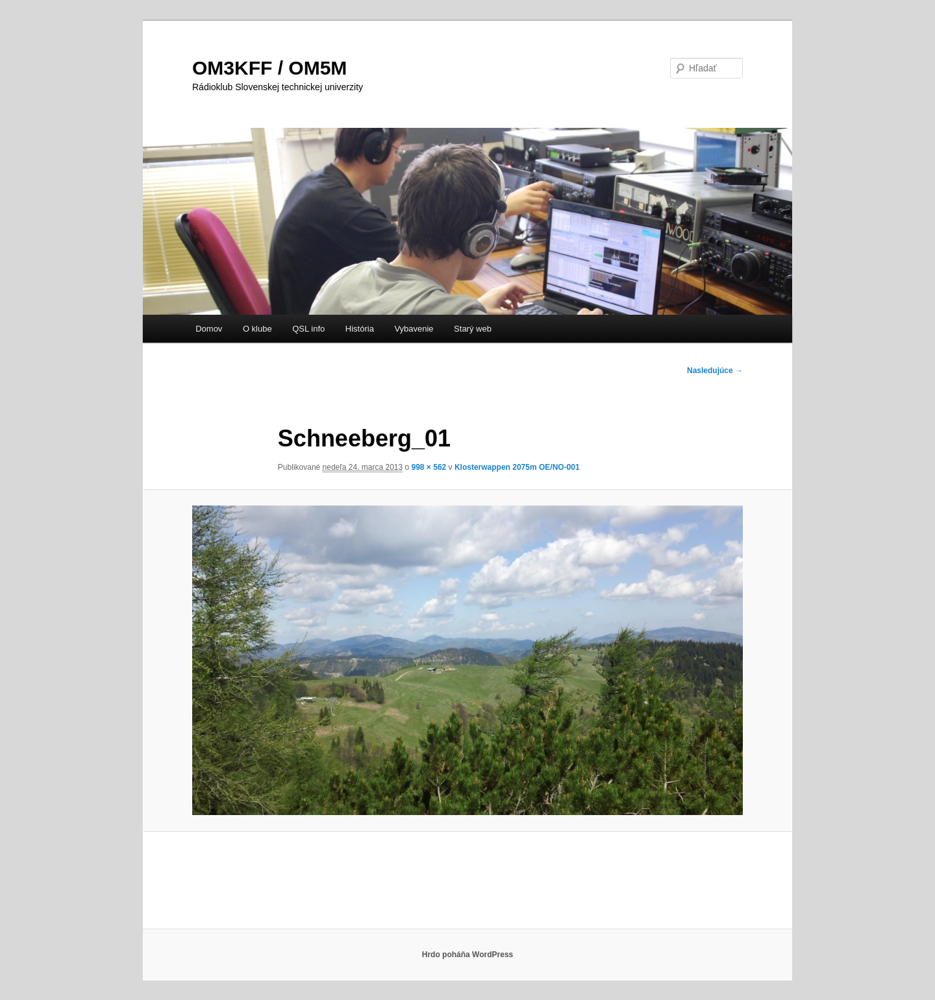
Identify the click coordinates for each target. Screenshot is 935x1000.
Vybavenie (413, 329)
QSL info (308, 329)
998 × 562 (429, 467)
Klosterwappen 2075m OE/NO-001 (517, 467)
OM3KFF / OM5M (269, 68)
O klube (257, 329)
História (359, 329)
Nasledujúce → (715, 370)
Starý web (473, 329)
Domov (208, 329)
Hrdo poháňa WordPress (467, 954)
